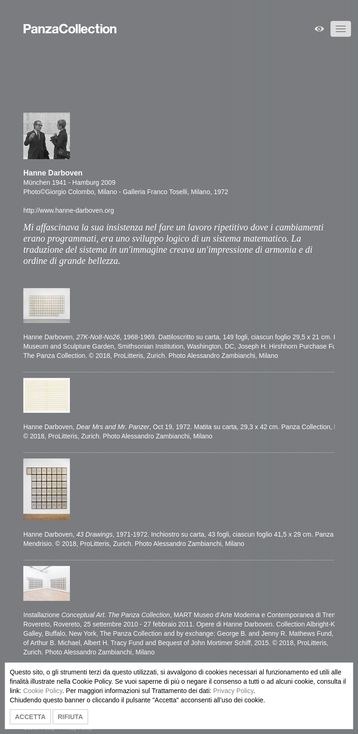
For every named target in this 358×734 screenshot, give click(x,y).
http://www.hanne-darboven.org (68, 210)
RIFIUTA (70, 717)
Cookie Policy (42, 690)
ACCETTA (30, 717)
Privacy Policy (233, 690)
